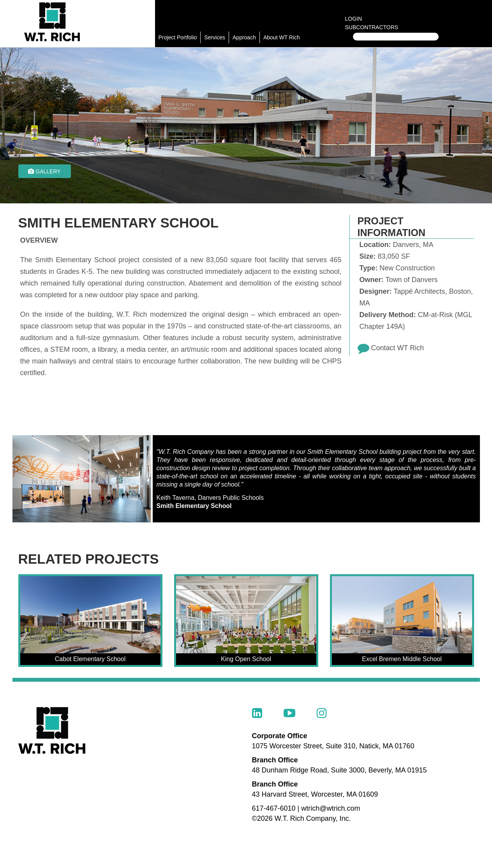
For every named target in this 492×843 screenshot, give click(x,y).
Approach (244, 37)
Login (353, 19)
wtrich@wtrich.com (330, 808)
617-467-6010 (274, 808)
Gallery (44, 171)
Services (214, 37)
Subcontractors (372, 27)
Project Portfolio (178, 37)
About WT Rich (281, 37)
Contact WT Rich (397, 348)
